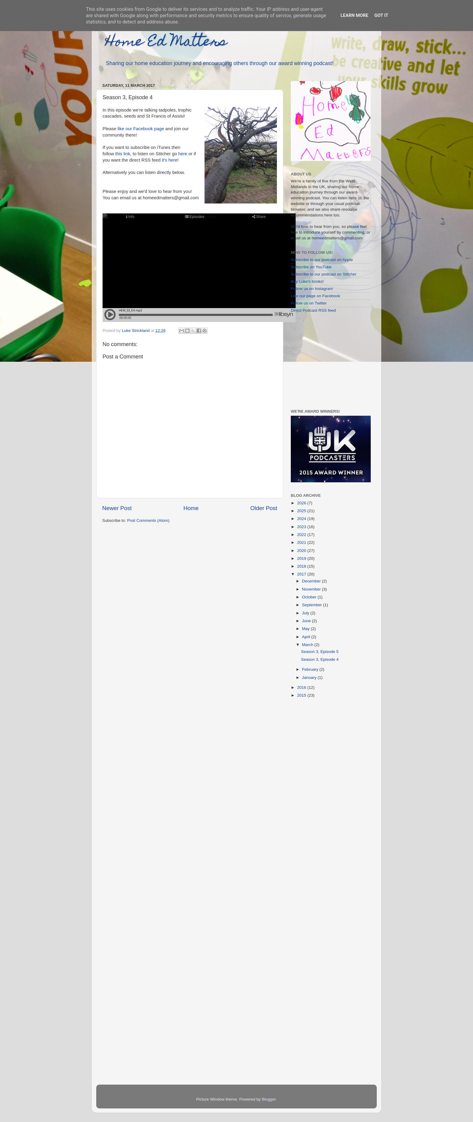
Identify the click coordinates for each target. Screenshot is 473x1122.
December (312, 581)
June (307, 621)
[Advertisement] (328, 361)
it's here (168, 160)
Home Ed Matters (166, 42)
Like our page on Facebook (315, 296)
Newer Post (117, 508)
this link (122, 153)
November (312, 589)
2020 (302, 550)
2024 (302, 518)
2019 (302, 558)
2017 (302, 574)
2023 (302, 527)
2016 (302, 687)
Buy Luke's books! (307, 281)
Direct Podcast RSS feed (313, 310)
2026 (302, 503)
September (312, 605)
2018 (302, 566)
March (308, 644)
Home (190, 508)
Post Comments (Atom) (148, 520)
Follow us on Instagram (312, 288)
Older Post (263, 508)
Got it (381, 15)
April (306, 637)
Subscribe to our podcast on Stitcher (324, 274)
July (306, 613)
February (310, 669)
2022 (302, 534)
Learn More (354, 15)
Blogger (269, 1099)
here (182, 153)
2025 (302, 511)
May (306, 628)
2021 (302, 542)
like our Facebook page (141, 128)
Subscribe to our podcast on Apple (322, 259)
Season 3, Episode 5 (320, 651)
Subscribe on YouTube (311, 267)
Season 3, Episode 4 (320, 659)
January (310, 677)
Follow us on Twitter (309, 303)
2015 (302, 695)
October (310, 597)
